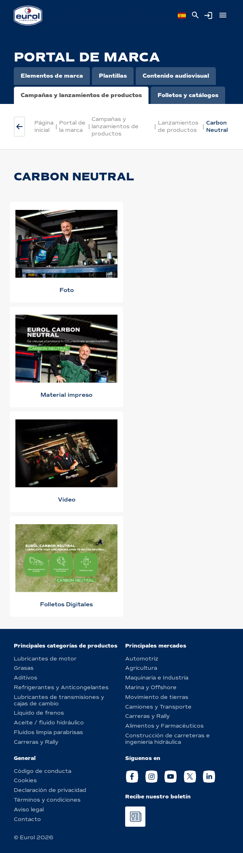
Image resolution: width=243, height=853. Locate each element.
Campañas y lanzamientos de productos (81, 95)
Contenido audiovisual (176, 75)
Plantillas (113, 75)
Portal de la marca (72, 126)
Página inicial (43, 126)
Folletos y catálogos (188, 95)
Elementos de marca (52, 75)
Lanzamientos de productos (178, 126)
